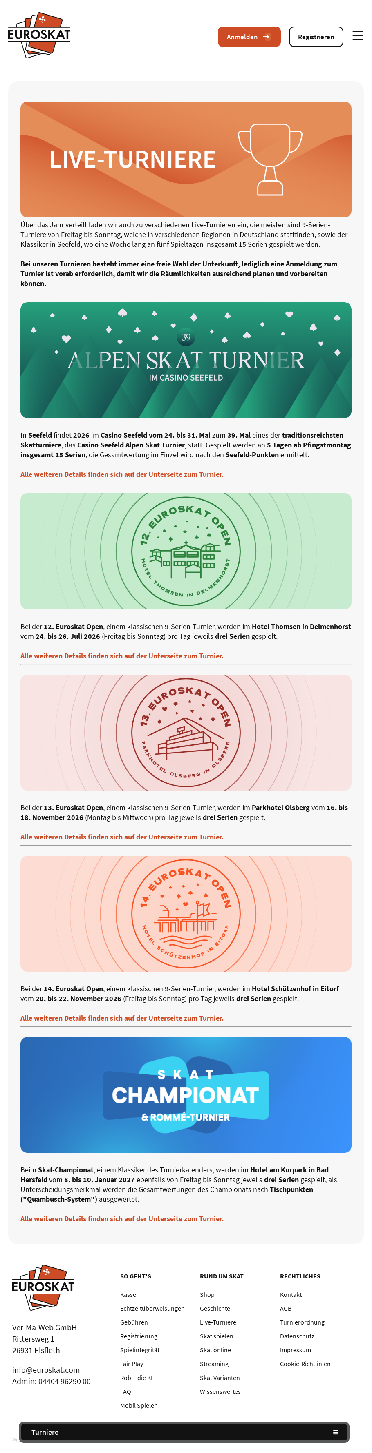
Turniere (44, 1432)
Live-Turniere (218, 1322)
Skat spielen (216, 1336)
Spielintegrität (139, 1350)
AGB (285, 1308)
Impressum (295, 1350)
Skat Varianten (220, 1377)
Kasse (128, 1294)
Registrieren (316, 36)
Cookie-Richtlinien (305, 1364)
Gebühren (134, 1322)
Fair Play (131, 1364)
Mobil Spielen (139, 1405)
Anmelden (249, 37)
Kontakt (291, 1294)
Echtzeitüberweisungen (152, 1308)
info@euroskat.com (46, 1369)
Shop (207, 1294)
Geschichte (215, 1308)
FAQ (125, 1391)
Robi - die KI (136, 1377)
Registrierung (138, 1336)
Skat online (215, 1350)
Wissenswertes (220, 1391)
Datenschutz (297, 1336)
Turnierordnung (302, 1322)
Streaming (214, 1364)
